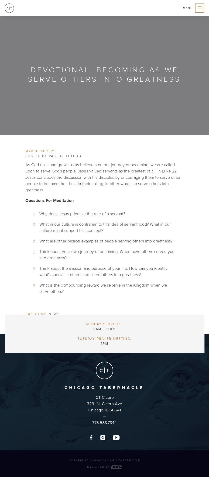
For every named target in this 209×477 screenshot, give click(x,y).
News (54, 314)
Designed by (104, 466)
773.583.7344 (104, 422)
